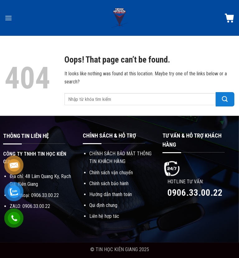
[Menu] (8, 18)
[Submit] (225, 99)
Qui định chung (103, 205)
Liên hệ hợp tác (104, 216)
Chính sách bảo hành (109, 183)
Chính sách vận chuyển (111, 173)
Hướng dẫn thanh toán (110, 194)
